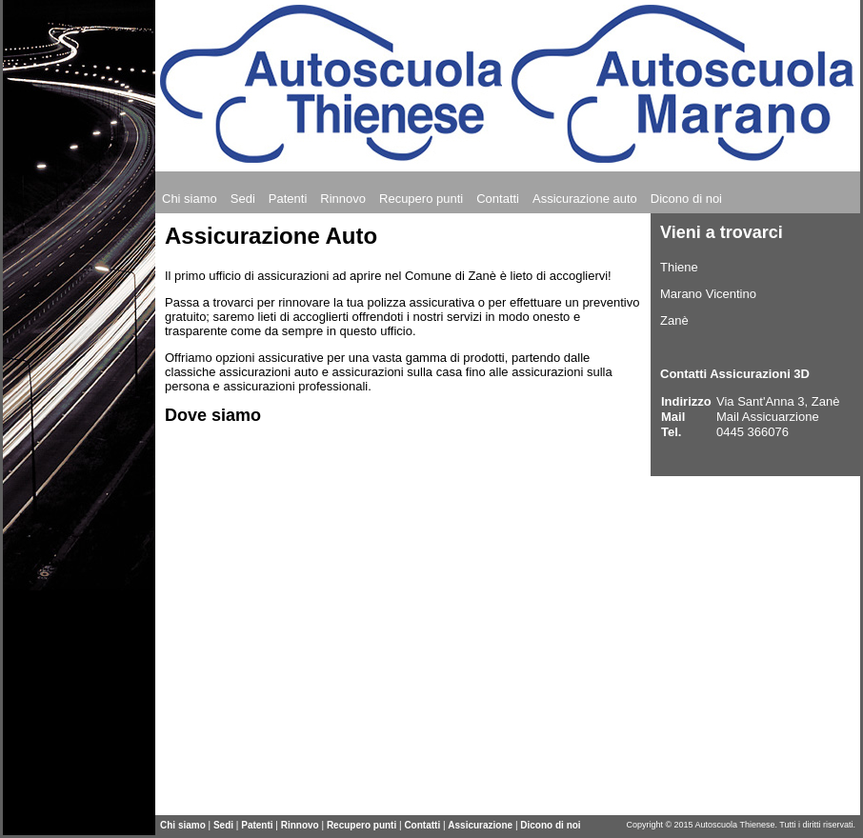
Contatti (422, 825)
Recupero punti (361, 825)
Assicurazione (481, 825)
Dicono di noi (550, 825)
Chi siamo (183, 825)
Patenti (256, 825)
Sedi (223, 825)
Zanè (674, 320)
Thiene (679, 267)
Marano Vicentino (708, 294)
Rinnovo (300, 825)
